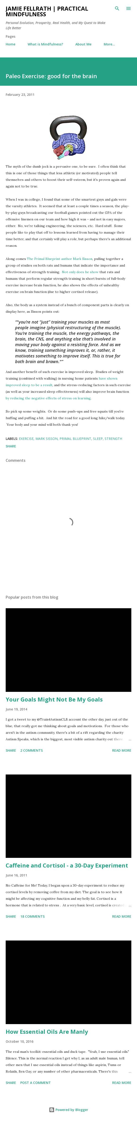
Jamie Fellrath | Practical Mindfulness (47, 11)
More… (109, 44)
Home (10, 44)
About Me (83, 44)
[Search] (117, 8)
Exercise (26, 438)
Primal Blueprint (75, 438)
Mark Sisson (46, 438)
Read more (121, 750)
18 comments (32, 916)
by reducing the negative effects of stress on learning (48, 398)
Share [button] (11, 446)
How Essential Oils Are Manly (47, 1031)
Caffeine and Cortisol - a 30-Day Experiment (67, 865)
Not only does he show (80, 272)
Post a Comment (35, 1082)
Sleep (98, 438)
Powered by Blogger (68, 1109)
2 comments (31, 750)
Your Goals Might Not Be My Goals (54, 699)
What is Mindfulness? (45, 44)
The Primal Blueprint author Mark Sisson (59, 259)
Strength (113, 438)
